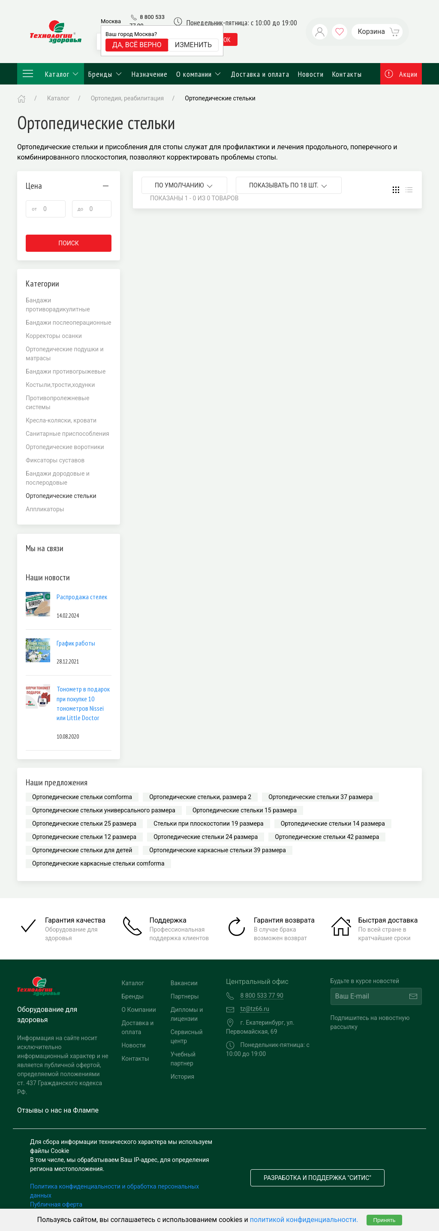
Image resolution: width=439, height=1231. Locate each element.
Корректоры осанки (54, 335)
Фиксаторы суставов (55, 460)
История (182, 1076)
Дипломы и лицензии (187, 1014)
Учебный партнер (183, 1059)
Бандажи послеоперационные (68, 322)
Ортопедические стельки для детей (82, 850)
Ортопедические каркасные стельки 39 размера (217, 850)
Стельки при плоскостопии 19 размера (208, 823)
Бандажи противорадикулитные (58, 305)
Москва (111, 21)
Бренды (105, 74)
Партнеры (185, 996)
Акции (401, 74)
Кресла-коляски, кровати (61, 420)
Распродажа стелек (82, 596)
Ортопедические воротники (65, 447)
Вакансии (184, 983)
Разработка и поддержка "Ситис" (317, 1177)
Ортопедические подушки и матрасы (65, 354)
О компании (199, 74)
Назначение (150, 74)
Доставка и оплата (260, 74)
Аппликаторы (45, 509)
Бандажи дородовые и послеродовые (58, 478)
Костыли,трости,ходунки (60, 384)
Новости (311, 74)
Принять (384, 1220)
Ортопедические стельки (220, 98)
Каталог (50, 73)
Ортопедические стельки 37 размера (320, 797)
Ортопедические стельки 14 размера (333, 823)
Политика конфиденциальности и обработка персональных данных (114, 1191)
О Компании (139, 1009)
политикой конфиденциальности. (304, 1220)
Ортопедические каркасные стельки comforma (98, 863)
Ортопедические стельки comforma (82, 797)
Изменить (193, 45)
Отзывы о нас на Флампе (58, 1110)
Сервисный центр (187, 1036)
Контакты (347, 74)
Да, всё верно (137, 45)
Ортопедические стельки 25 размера (84, 823)
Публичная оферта (56, 1204)
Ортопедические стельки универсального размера (103, 810)
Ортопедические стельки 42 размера (327, 836)
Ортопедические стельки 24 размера (205, 836)
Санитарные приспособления (67, 433)
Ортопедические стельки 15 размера (244, 810)
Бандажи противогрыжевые (65, 371)
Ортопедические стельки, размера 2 (200, 797)
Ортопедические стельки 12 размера (84, 836)
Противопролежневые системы (57, 402)
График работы (76, 643)
